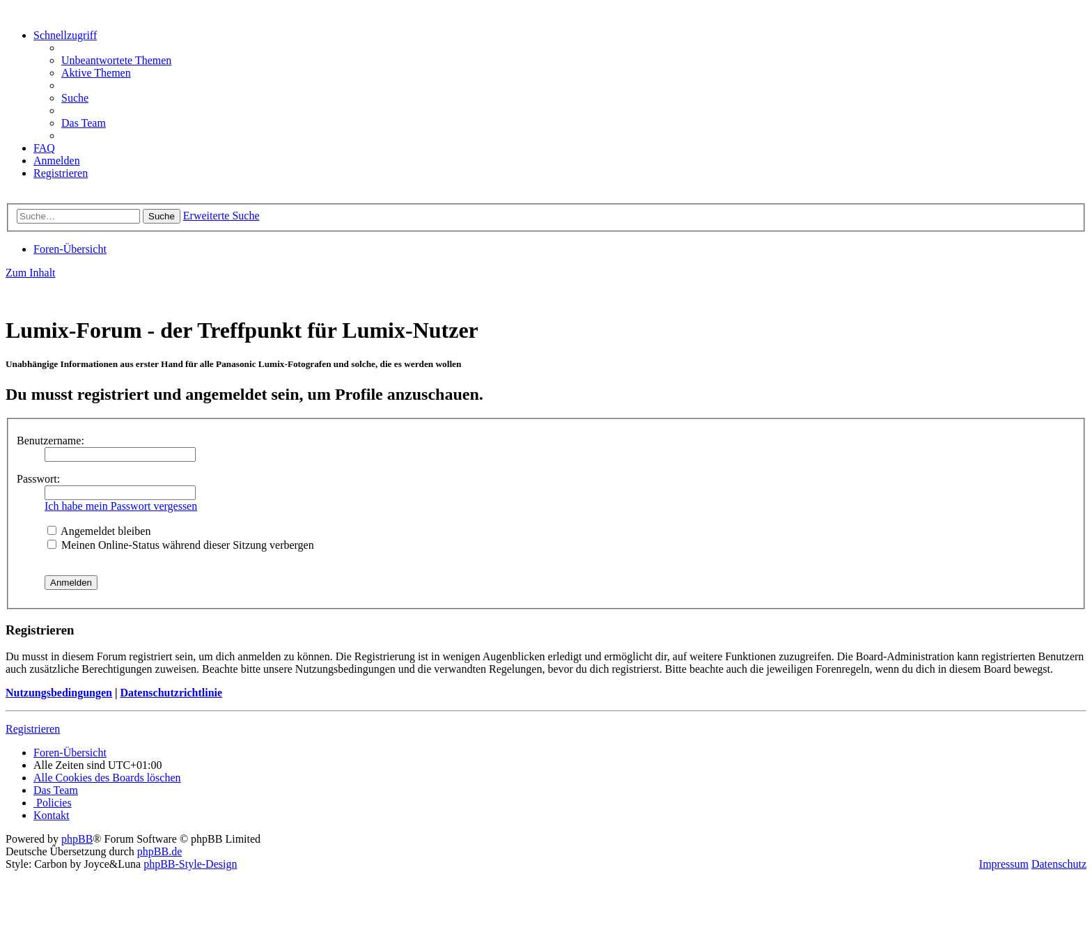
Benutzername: (50, 440)
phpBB (77, 839)
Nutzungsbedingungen (59, 693)
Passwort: (38, 479)
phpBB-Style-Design (190, 864)
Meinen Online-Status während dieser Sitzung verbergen (180, 545)
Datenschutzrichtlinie (171, 693)
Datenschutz (1058, 864)
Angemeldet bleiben (98, 531)
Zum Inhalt (31, 273)
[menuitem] (116, 60)
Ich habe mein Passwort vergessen (121, 506)
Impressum (1004, 864)
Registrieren (33, 729)
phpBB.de (159, 851)
